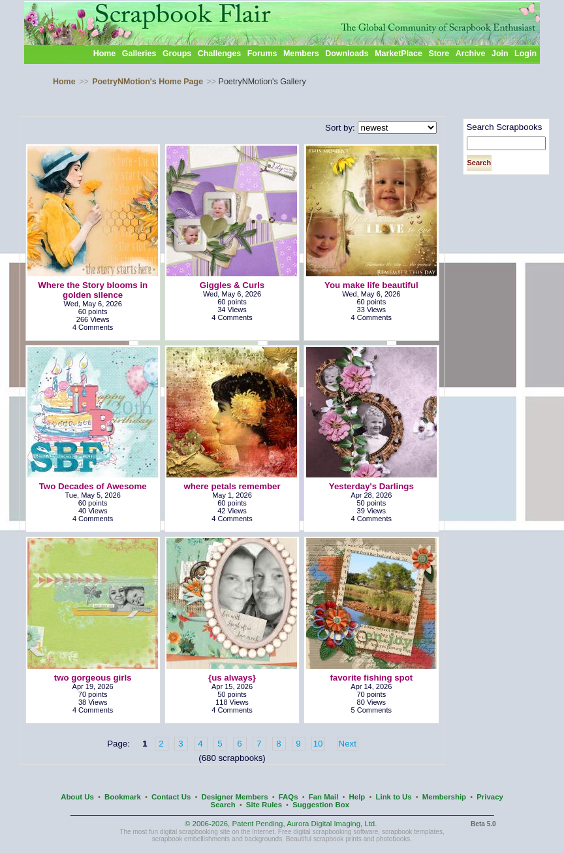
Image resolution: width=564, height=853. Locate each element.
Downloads (347, 53)
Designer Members (234, 797)
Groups (177, 53)
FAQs (288, 797)
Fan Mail (324, 797)
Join (500, 53)
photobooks (393, 839)
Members (301, 53)
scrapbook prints (337, 839)
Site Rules (264, 805)
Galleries (139, 53)
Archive (471, 53)
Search (223, 805)
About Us (77, 797)
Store (438, 53)
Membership (444, 797)
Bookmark (122, 797)
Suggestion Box (320, 805)
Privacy (490, 797)
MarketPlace (398, 53)
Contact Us (171, 797)
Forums (262, 53)
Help (357, 797)
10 (318, 743)
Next (347, 743)
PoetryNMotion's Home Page (147, 81)
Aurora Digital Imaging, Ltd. (332, 824)
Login (525, 53)
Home (104, 53)
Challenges (220, 53)
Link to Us (394, 797)
